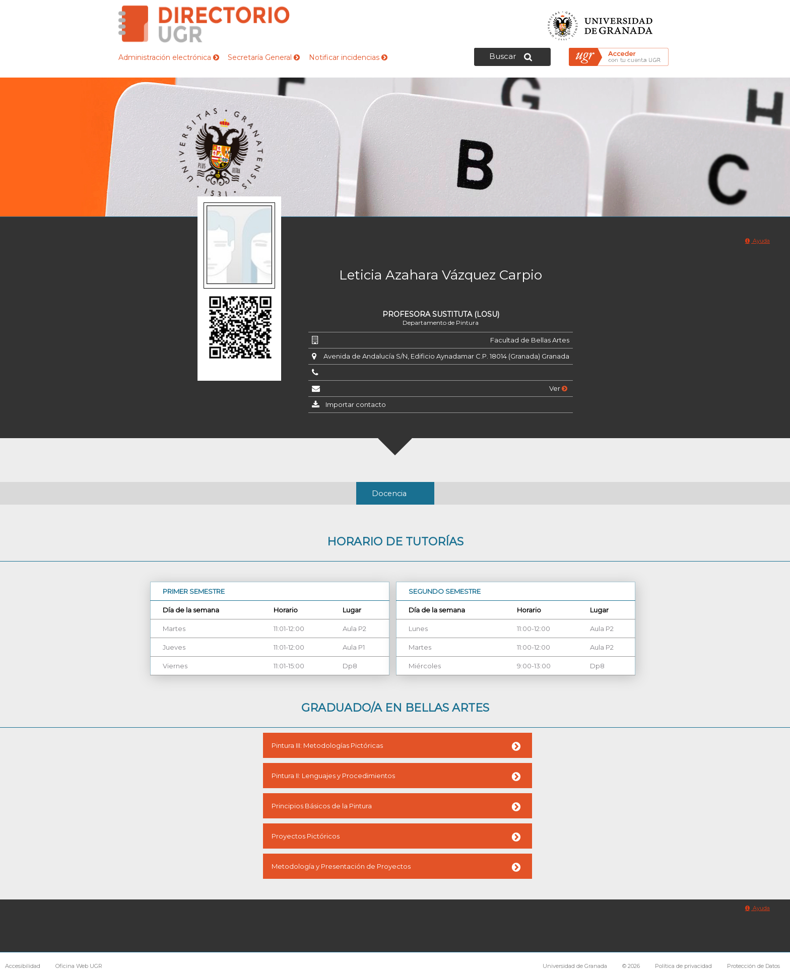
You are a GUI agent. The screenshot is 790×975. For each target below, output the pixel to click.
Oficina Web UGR (78, 965)
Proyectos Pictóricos (306, 836)
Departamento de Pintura (441, 322)
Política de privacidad (683, 965)
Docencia (389, 493)
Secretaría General (264, 57)
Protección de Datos (753, 965)
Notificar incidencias (348, 57)
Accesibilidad (22, 965)
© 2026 (631, 965)
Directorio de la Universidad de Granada (204, 24)
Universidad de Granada (600, 23)
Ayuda (757, 240)
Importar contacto (355, 404)
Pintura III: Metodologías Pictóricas (327, 745)
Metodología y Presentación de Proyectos (341, 866)
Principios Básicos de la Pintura (322, 806)
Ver (558, 388)
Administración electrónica (168, 57)
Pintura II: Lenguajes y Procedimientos (333, 776)
